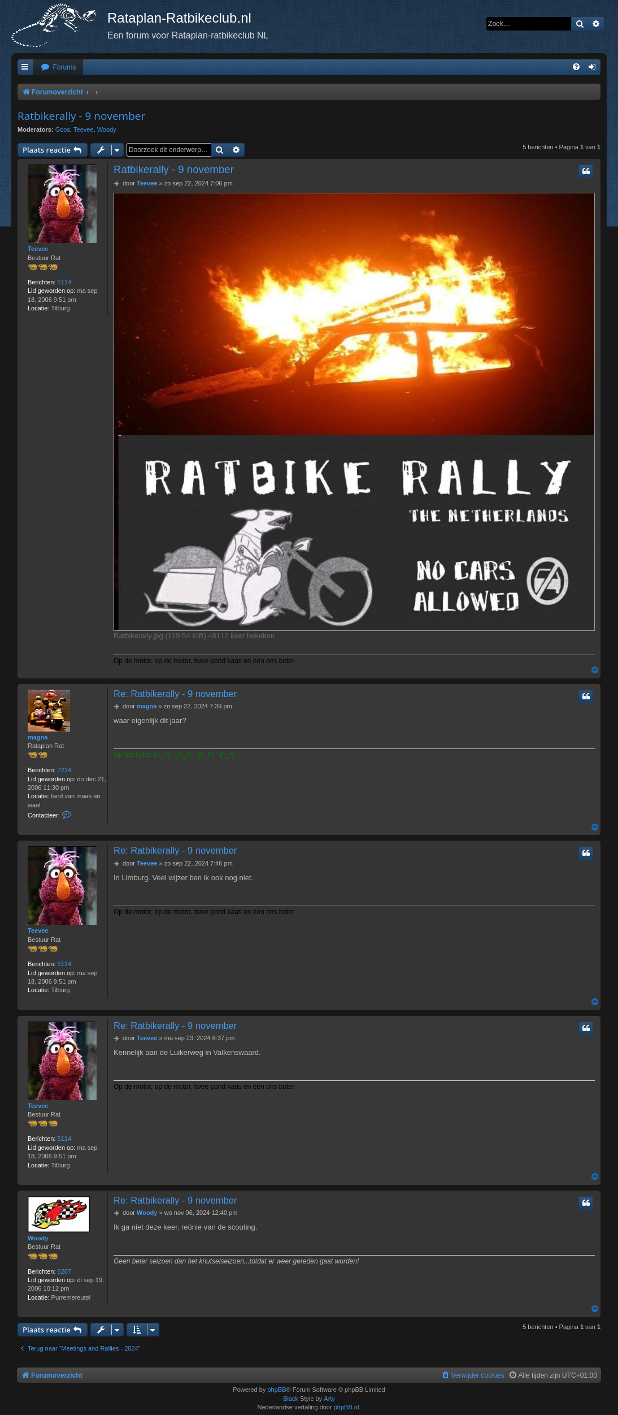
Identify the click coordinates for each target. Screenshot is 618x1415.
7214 (64, 770)
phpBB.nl (346, 1407)
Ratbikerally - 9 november (81, 116)
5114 (64, 282)
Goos (62, 129)
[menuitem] (58, 67)
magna (37, 737)
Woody (106, 129)
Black (290, 1398)
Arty (329, 1398)
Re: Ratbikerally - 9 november (175, 694)
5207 (64, 1271)
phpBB (276, 1389)
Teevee (83, 129)
